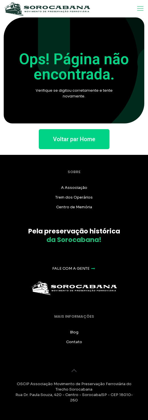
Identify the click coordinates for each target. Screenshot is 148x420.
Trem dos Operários (74, 197)
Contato (74, 341)
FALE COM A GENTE (74, 268)
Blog (74, 332)
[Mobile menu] (140, 8)
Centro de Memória (74, 207)
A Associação (74, 187)
